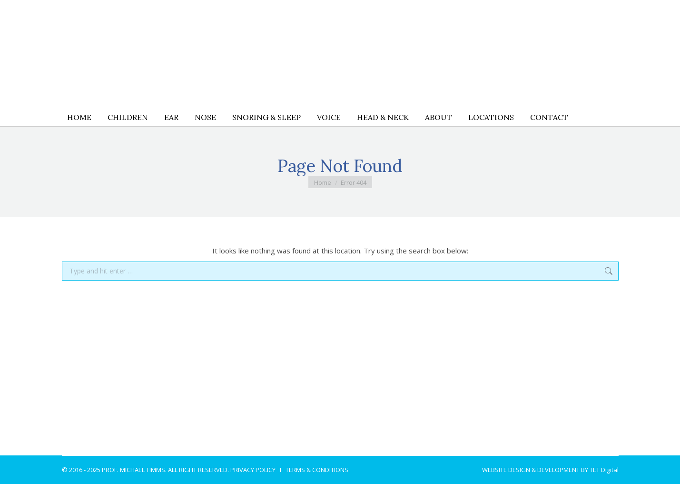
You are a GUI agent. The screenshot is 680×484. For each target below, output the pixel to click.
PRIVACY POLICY (253, 469)
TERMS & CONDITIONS (317, 469)
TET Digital (604, 469)
